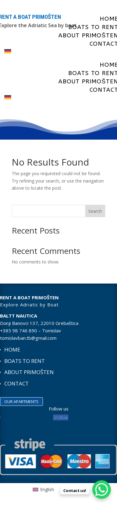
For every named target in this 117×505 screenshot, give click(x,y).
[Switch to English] (43, 490)
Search (95, 211)
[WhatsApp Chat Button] (101, 489)
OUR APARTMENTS (21, 401)
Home (12, 349)
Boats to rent (24, 360)
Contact (16, 383)
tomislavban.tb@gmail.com (28, 338)
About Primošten (29, 372)
